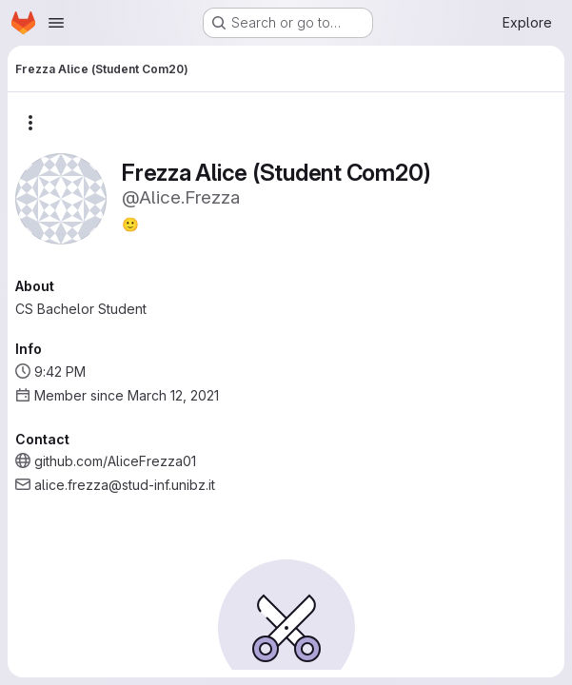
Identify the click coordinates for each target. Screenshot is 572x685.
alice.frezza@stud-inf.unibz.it (124, 485)
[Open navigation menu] (56, 23)
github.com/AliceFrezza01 (115, 461)
